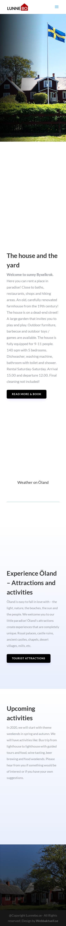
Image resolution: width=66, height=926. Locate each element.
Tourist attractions (28, 658)
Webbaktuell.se (47, 921)
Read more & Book (26, 394)
